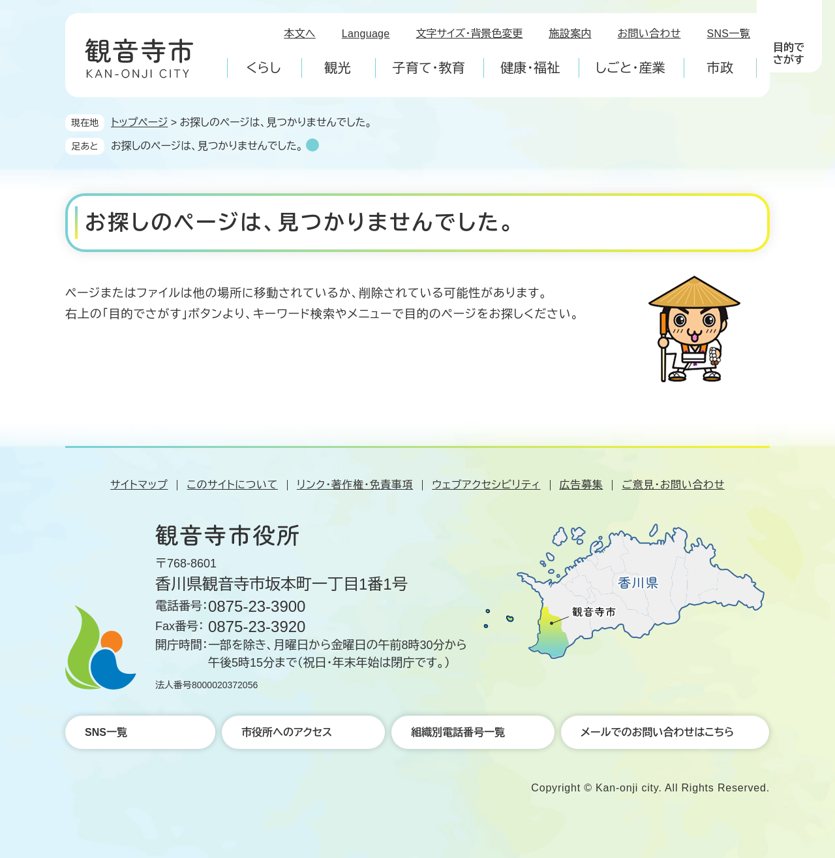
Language (366, 33)
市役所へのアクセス (286, 732)
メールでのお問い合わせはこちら (657, 732)
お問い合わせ (649, 33)
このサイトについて (232, 484)
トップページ (139, 122)
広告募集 (581, 484)
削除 (312, 144)
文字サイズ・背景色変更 (469, 33)
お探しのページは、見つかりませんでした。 (207, 145)
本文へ (300, 33)
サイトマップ (139, 484)
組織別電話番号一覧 (458, 732)
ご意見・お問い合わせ (673, 484)
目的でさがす (788, 53)
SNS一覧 (729, 33)
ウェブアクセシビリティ (486, 484)
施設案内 (570, 33)
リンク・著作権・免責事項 (355, 484)
